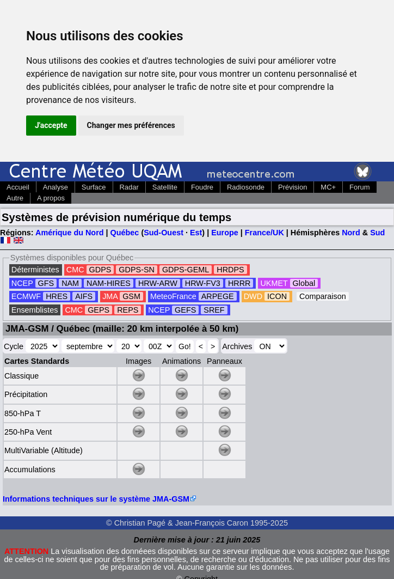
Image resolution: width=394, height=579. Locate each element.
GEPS (98, 310)
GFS (46, 283)
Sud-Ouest (163, 232)
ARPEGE (217, 296)
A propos (51, 198)
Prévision (292, 187)
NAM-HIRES (109, 283)
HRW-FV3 (202, 283)
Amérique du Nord (69, 232)
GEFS (185, 310)
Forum (359, 187)
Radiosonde (245, 187)
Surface (94, 187)
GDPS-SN (137, 269)
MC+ (328, 187)
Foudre (202, 187)
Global (304, 283)
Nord (351, 232)
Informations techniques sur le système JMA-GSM (96, 499)
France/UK (264, 232)
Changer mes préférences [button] (131, 125)
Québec (124, 232)
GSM (131, 296)
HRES (56, 296)
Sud (377, 232)
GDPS (100, 269)
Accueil (18, 187)
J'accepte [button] (51, 125)
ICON (277, 296)
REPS (127, 310)
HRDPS (230, 269)
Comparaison (322, 296)
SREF (214, 310)
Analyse (55, 187)
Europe (224, 232)
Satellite (164, 187)
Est (196, 232)
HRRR (239, 283)
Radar (129, 187)
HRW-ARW (157, 283)
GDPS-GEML (185, 269)
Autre (15, 198)
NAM (70, 283)
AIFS (84, 296)
